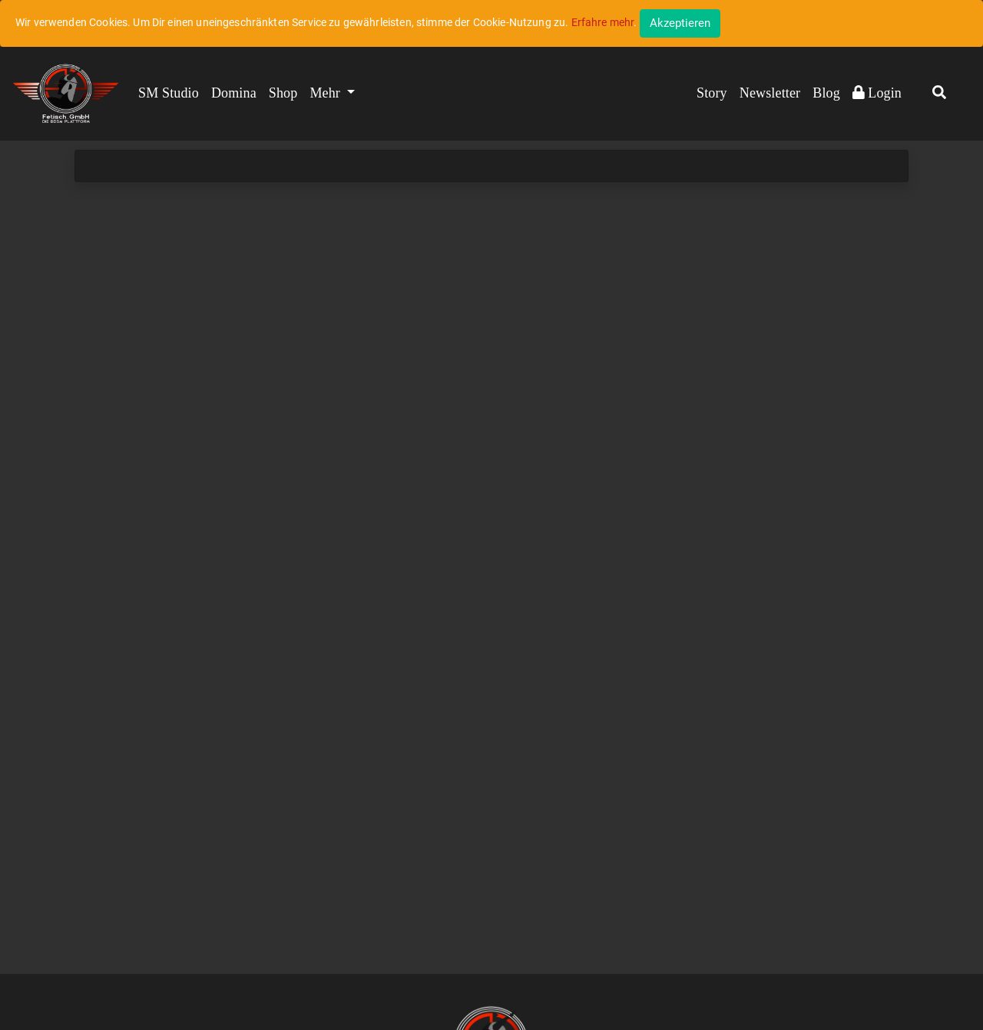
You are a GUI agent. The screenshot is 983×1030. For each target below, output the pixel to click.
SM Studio (168, 93)
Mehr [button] (326, 93)
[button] (939, 94)
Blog (826, 93)
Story (712, 93)
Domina (234, 93)
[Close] (680, 23)
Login (877, 93)
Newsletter (770, 93)
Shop (283, 93)
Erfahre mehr (602, 22)
